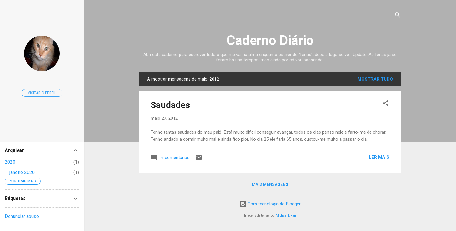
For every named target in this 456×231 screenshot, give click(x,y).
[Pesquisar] (397, 16)
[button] (385, 104)
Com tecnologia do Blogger (270, 204)
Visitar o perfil (42, 93)
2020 (10, 162)
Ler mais (379, 157)
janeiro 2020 (22, 172)
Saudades (170, 105)
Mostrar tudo (375, 79)
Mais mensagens (270, 184)
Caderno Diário (270, 40)
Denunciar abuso (22, 216)
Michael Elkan (286, 215)
